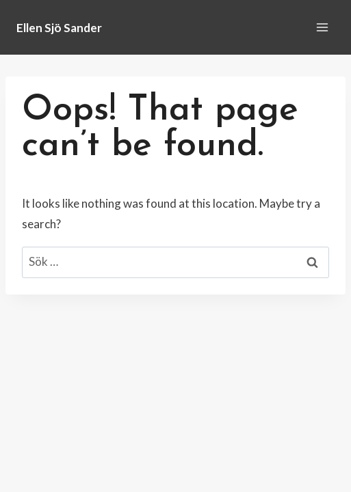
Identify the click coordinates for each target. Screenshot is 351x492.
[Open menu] (322, 27)
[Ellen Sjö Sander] (59, 27)
